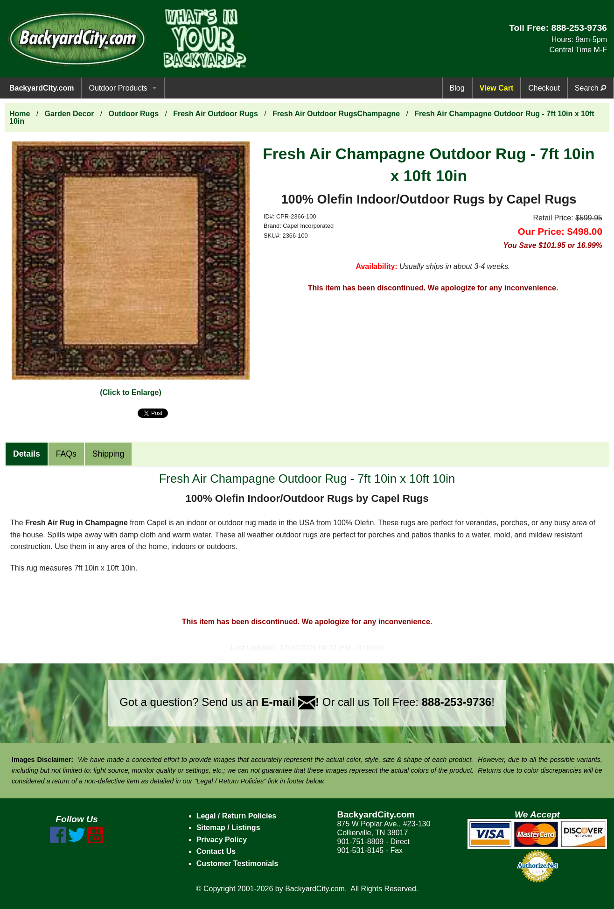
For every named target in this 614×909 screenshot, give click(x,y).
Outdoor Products (118, 88)
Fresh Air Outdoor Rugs (215, 114)
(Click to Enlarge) (130, 392)
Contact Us (216, 851)
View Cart (497, 88)
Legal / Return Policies (236, 816)
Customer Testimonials (237, 863)
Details (26, 453)
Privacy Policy (221, 840)
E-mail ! (290, 702)
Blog (457, 88)
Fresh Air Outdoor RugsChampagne (336, 114)
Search (590, 88)
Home (19, 114)
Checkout (544, 88)
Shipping (108, 453)
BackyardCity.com (41, 88)
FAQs (66, 453)
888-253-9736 (579, 28)
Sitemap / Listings (228, 827)
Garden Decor (69, 114)
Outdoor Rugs (134, 114)
